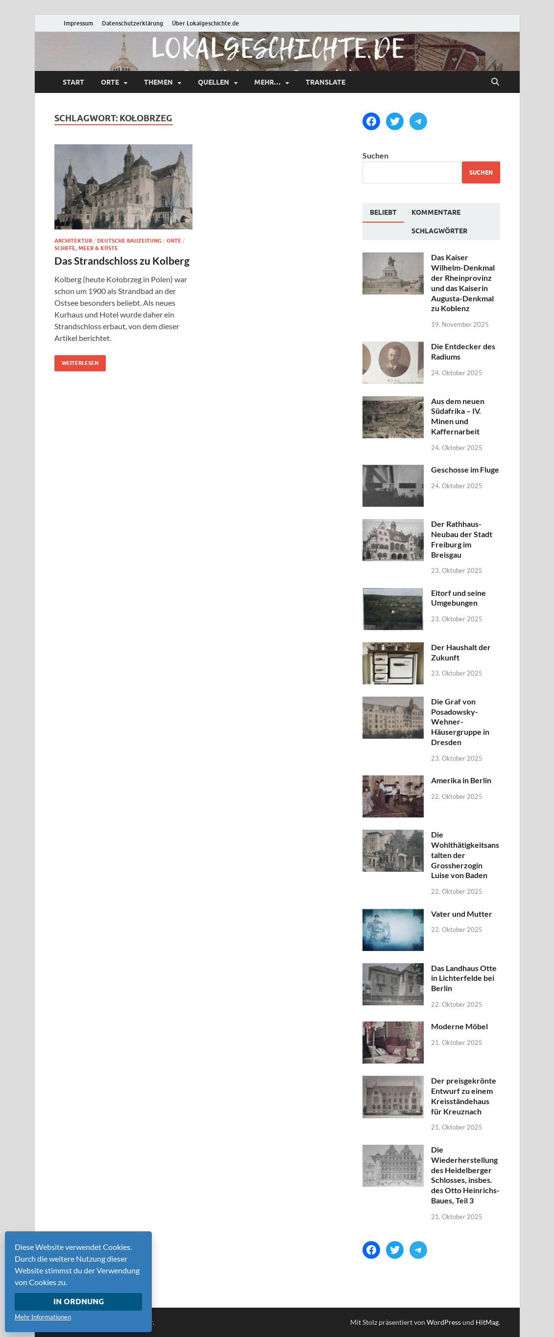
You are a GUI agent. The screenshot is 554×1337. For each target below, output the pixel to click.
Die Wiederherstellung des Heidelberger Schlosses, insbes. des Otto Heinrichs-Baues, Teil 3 (465, 1175)
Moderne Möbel (459, 1026)
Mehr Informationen (43, 1317)
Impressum (78, 23)
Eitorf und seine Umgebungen (458, 598)
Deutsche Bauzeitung (129, 240)
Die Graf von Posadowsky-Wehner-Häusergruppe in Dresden (460, 722)
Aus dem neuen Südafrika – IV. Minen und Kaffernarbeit (457, 416)
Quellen (213, 82)
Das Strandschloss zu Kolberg (122, 260)
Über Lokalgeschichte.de (205, 23)
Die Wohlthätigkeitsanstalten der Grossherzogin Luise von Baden (465, 855)
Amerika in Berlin (461, 780)
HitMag (487, 1322)
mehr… (267, 82)
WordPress (444, 1322)
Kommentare (435, 212)
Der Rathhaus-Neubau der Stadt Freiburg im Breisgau (461, 539)
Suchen (375, 155)
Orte (110, 82)
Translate (325, 82)
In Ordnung (78, 1301)
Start (73, 82)
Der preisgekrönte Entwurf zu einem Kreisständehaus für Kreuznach (463, 1095)
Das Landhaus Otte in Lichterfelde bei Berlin (464, 978)
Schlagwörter (439, 231)
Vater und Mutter (461, 913)
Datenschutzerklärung (132, 23)
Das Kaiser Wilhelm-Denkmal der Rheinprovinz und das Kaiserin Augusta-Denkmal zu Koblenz (463, 282)
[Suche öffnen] (495, 82)
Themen (158, 82)
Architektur (73, 240)
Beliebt (383, 212)
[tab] (383, 213)
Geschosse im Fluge (465, 469)
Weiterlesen (76, 360)
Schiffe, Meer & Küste (86, 248)
